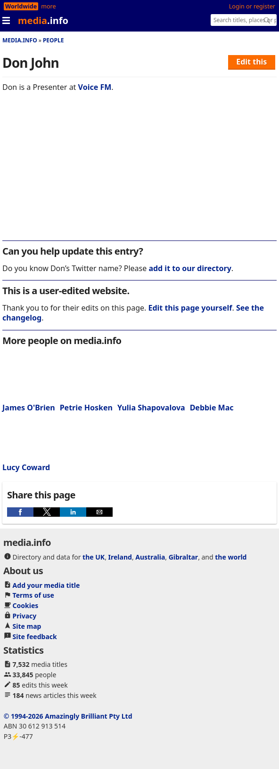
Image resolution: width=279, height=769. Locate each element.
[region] (139, 173)
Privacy (25, 615)
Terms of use (33, 595)
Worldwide (21, 6)
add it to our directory (189, 268)
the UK (93, 557)
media (43, 20)
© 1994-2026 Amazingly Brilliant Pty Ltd (68, 716)
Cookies (26, 605)
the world (230, 557)
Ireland (120, 557)
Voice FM (95, 87)
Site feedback (35, 636)
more (48, 6)
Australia (150, 557)
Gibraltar (183, 557)
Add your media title (46, 585)
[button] (20, 512)
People (53, 40)
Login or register (252, 6)
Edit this (251, 61)
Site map (27, 626)
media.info (19, 40)
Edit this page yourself (190, 308)
